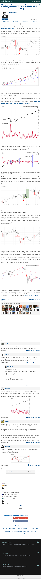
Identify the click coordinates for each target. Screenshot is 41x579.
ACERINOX (6, 485)
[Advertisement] (21, 327)
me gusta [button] (4, 299)
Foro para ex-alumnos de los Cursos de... (12, 498)
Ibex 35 (20, 528)
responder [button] (37, 350)
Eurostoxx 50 (27, 528)
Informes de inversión (20, 542)
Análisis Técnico (11, 530)
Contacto (19, 578)
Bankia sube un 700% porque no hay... (11, 487)
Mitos (24, 531)
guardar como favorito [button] (34, 299)
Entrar (33, 1)
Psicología (35, 530)
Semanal (20, 508)
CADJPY (28, 533)
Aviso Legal (26, 576)
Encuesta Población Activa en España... (12, 496)
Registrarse (38, 1)
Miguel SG (7, 354)
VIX (12, 531)
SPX (13, 9)
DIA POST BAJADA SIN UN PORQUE (11, 492)
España (19, 530)
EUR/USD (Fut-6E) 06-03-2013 (10, 494)
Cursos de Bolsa (20, 564)
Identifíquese (11, 471)
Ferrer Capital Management (32, 295)
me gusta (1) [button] (30, 362)
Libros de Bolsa (20, 553)
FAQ (24, 578)
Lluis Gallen (7, 343)
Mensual (20, 510)
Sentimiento (35, 528)
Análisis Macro (13, 528)
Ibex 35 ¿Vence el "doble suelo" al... (11, 503)
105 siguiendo (15, 21)
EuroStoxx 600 (29, 530)
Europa (23, 530)
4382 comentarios (25, 21)
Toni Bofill (7, 421)
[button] (5, 19)
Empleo (28, 531)
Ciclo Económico (7, 531)
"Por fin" (5, 483)
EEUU (4, 530)
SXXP (18, 9)
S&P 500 (4, 528)
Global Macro (33, 531)
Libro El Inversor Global (15, 533)
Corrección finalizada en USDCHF (11, 490)
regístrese (18, 471)
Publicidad (31, 576)
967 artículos (35, 21)
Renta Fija (23, 533)
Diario (20, 505)
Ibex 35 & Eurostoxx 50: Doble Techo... (12, 500)
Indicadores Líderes (18, 531)
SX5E (16, 9)
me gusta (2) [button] (30, 385)
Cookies (10, 576)
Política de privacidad (18, 576)
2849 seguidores (6, 21)
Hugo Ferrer (13, 12)
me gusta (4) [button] (30, 350)
